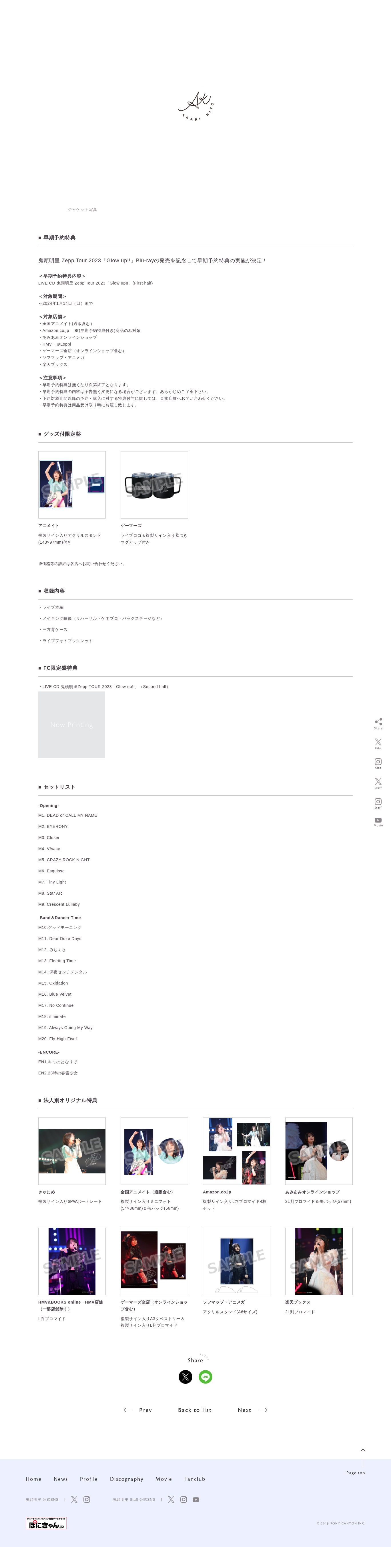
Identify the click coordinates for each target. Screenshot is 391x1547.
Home (34, 1479)
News (61, 1479)
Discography (126, 1479)
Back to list (195, 1410)
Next (253, 1410)
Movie (163, 1479)
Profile (89, 1479)
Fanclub (195, 1479)
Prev (137, 1410)
